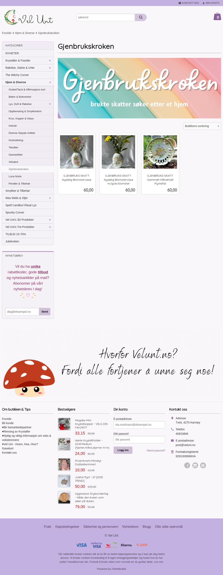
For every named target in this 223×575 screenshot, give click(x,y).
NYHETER (12, 53)
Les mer (158, 561)
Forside (6, 33)
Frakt (47, 526)
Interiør (13, 125)
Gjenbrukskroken (19, 169)
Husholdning (16, 140)
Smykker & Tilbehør (17, 190)
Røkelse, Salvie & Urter (20, 67)
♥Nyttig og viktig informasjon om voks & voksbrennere (26, 438)
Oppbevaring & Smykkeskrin (25, 111)
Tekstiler (13, 147)
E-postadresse (123, 418)
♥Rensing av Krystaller (16, 431)
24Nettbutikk (119, 568)
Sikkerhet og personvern (100, 526)
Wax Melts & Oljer (16, 198)
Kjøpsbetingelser (67, 526)
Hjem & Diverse (15, 82)
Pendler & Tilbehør (19, 183)
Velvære (13, 161)
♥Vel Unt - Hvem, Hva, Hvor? (20, 444)
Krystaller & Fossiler (17, 60)
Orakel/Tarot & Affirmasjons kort (27, 89)
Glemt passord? (156, 450)
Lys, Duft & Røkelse (20, 104)
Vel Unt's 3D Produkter (19, 219)
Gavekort (7, 448)
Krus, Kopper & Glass (21, 118)
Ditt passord (121, 433)
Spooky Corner (14, 212)
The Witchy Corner (17, 75)
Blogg (147, 526)
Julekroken (12, 241)
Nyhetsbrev (130, 526)
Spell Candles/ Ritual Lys (21, 205)
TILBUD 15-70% (15, 234)
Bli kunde (8, 423)
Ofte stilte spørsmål (169, 526)
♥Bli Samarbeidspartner (17, 427)
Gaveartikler (16, 154)
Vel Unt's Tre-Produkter (19, 227)
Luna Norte (15, 176)
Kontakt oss (9, 452)
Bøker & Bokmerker (20, 96)
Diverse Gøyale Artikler (22, 132)
